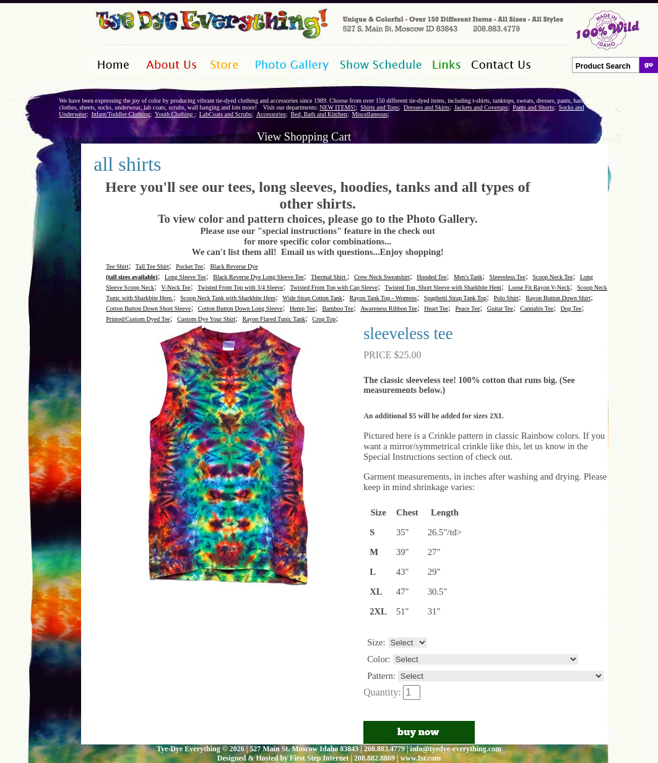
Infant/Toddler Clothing (120, 114)
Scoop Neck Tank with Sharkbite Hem (227, 298)
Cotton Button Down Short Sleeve (148, 308)
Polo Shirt (506, 298)
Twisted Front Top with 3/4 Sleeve (240, 287)
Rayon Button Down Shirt (558, 298)
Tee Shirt (117, 266)
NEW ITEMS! (337, 107)
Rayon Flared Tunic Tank (273, 319)
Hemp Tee (302, 308)
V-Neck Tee (175, 287)
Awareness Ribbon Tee (388, 308)
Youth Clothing (174, 114)
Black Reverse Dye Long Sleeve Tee (258, 277)
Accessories (271, 114)
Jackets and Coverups (481, 107)
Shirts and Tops (379, 107)
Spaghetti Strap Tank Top (455, 298)
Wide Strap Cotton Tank (312, 298)
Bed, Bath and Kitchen (319, 114)
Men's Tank (468, 277)
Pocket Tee (189, 266)
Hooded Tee (431, 277)
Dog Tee (571, 308)
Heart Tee (436, 308)
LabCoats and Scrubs (225, 114)
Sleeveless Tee (508, 277)
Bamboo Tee (337, 308)
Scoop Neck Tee (552, 277)
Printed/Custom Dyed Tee (138, 319)
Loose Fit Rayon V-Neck (539, 287)
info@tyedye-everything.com (455, 748)
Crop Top (324, 319)
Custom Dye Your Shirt (206, 319)
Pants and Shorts (533, 107)
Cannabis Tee (536, 308)
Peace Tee (467, 308)
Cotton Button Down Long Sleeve (240, 308)
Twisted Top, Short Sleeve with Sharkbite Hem (443, 287)
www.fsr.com (420, 758)
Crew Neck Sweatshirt (382, 277)
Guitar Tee (500, 308)
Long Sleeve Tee (185, 277)
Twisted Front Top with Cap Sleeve (334, 287)
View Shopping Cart (304, 136)
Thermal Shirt (329, 277)
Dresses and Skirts (426, 107)
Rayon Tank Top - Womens (383, 298)
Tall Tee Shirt (152, 266)
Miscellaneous (369, 114)
